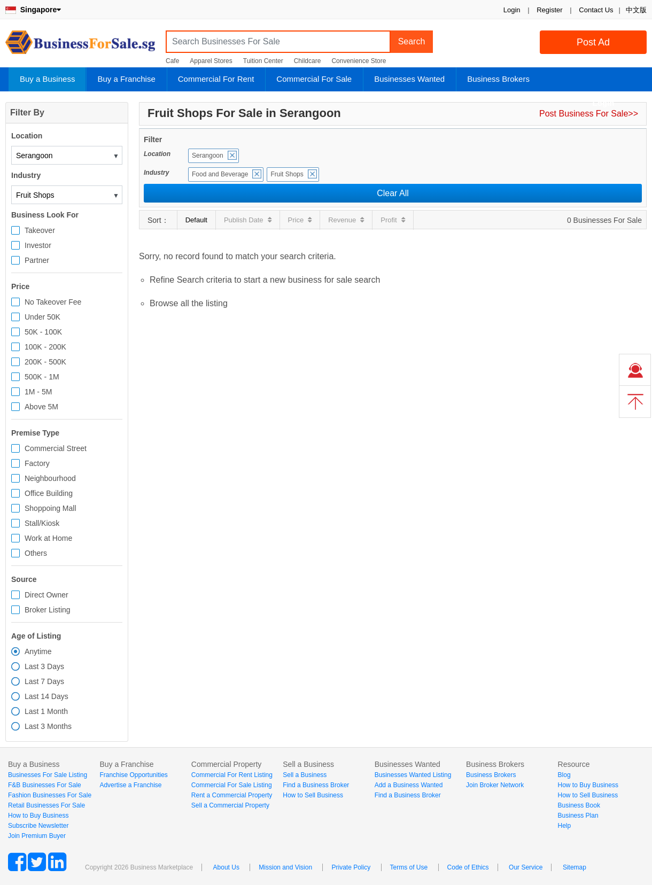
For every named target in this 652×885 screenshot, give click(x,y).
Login (512, 10)
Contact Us (596, 10)
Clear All (393, 193)
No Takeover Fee (53, 302)
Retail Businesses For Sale (46, 805)
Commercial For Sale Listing (231, 785)
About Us (226, 867)
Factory (37, 463)
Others (36, 553)
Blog (564, 775)
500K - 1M (42, 376)
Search (411, 41)
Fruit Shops (286, 174)
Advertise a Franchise (130, 785)
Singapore (33, 9)
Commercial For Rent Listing (232, 775)
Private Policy (350, 867)
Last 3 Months (48, 726)
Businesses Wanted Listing (413, 775)
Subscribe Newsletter (38, 825)
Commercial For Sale (314, 78)
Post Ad (593, 42)
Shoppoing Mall (50, 508)
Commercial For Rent (216, 78)
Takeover (40, 230)
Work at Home (48, 538)
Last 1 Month (46, 711)
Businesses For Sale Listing (47, 775)
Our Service (525, 867)
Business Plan (578, 815)
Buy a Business (47, 78)
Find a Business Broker (316, 785)
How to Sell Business (313, 795)
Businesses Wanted (409, 78)
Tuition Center (263, 61)
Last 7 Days (44, 681)
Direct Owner (46, 595)
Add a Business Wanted (409, 785)
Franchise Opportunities (133, 775)
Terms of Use (409, 867)
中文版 (636, 10)
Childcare (307, 61)
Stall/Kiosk (42, 523)
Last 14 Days (46, 696)
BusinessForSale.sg (80, 45)
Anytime (38, 651)
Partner (37, 260)
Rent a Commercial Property (231, 795)
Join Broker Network (495, 785)
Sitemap (574, 867)
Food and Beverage (220, 174)
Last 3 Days (44, 666)
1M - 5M (38, 391)
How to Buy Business (38, 815)
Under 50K (42, 317)
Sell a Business (305, 775)
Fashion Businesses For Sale (49, 795)
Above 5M (41, 406)
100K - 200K (45, 347)
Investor (38, 245)
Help (564, 825)
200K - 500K (45, 362)
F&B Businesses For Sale (44, 785)
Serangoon (207, 155)
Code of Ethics (468, 867)
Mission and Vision (285, 867)
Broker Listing (48, 609)
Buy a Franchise (126, 78)
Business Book (579, 805)
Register (549, 10)
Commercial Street (56, 448)
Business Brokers (498, 78)
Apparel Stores (211, 61)
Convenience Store (358, 61)
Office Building (49, 493)
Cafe (172, 61)
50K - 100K (43, 332)
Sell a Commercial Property (230, 805)
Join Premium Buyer (37, 836)
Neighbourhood (50, 478)
